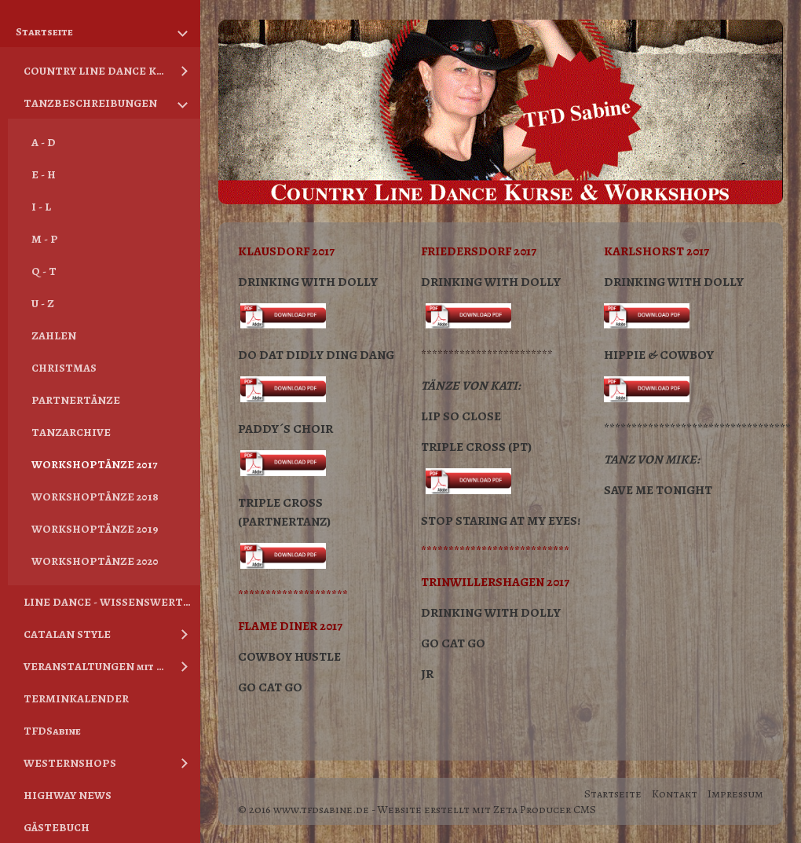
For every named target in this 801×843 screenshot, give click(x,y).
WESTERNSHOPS (70, 763)
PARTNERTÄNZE (75, 400)
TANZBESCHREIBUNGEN (90, 103)
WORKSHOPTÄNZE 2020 (95, 561)
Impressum (735, 793)
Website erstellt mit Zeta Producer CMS (487, 809)
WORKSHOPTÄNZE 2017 (94, 464)
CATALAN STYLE (67, 634)
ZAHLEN (53, 335)
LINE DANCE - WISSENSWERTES (110, 602)
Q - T (44, 271)
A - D (43, 142)
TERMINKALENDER (76, 698)
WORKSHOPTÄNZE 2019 (95, 529)
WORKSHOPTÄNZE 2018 (95, 496)
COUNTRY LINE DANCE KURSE (96, 71)
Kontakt (674, 793)
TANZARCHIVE (71, 432)
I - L (41, 206)
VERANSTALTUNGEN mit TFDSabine (96, 666)
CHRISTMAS (64, 368)
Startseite (44, 31)
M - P (44, 239)
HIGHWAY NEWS (68, 795)
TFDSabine (52, 731)
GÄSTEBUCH (57, 827)
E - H (43, 174)
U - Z (42, 303)
